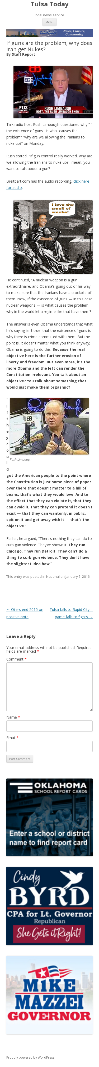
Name (13, 717)
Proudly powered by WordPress (30, 1057)
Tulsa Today (50, 4)
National (53, 576)
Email (12, 737)
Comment (16, 659)
